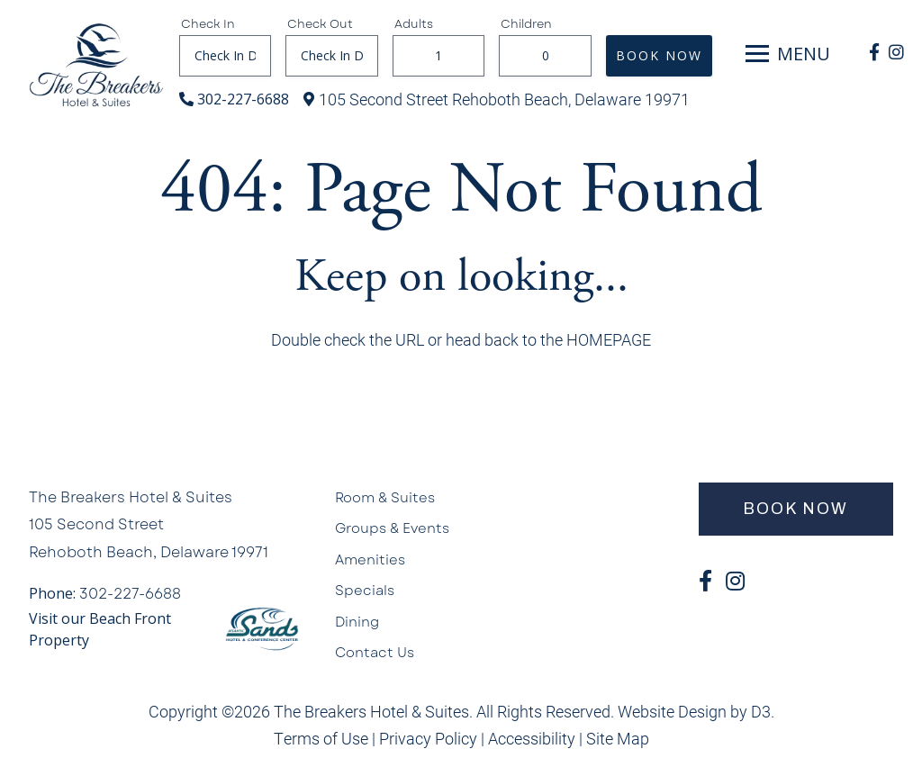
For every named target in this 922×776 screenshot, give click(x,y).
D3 (761, 711)
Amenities (370, 560)
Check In (208, 24)
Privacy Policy (428, 738)
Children (526, 24)
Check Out (320, 24)
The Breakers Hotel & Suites (130, 497)
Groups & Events (392, 528)
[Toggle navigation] (757, 54)
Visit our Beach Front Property (100, 629)
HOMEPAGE (608, 339)
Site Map (617, 738)
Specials (364, 590)
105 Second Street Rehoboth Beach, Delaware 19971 (504, 99)
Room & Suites (385, 498)
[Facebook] (874, 51)
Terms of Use (321, 738)
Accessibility (531, 738)
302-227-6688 (243, 99)
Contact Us (374, 653)
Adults (413, 24)
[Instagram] (896, 51)
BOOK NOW (659, 55)
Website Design (672, 711)
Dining (357, 622)
